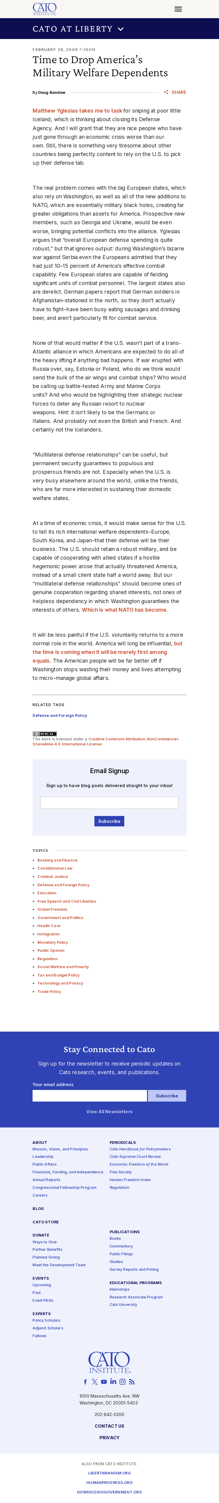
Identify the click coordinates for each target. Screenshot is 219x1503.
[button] (109, 28)
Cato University (123, 1305)
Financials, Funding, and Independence (68, 1173)
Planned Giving (46, 1258)
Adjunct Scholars (48, 1328)
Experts (42, 1314)
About (40, 1143)
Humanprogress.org (109, 1483)
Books (115, 1239)
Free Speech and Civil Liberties (66, 901)
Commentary (121, 1246)
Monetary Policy (52, 942)
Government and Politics (60, 917)
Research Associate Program (136, 1297)
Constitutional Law (55, 868)
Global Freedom (52, 909)
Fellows (40, 1336)
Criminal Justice (52, 876)
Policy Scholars (46, 1321)
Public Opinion (51, 950)
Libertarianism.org (109, 1473)
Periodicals (123, 1143)
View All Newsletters (109, 1112)
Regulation (47, 959)
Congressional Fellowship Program (65, 1188)
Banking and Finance (57, 860)
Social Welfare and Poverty (63, 967)
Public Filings (121, 1254)
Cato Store (46, 1222)
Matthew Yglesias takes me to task (78, 111)
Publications (125, 1232)
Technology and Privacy (60, 983)
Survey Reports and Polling (134, 1270)
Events (41, 1279)
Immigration (48, 934)
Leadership (43, 1157)
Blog (38, 1209)
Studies (116, 1262)
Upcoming (42, 1285)
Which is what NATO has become (124, 610)
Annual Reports (46, 1180)
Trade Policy (49, 991)
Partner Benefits (47, 1250)
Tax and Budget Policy (58, 975)
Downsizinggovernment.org (109, 1492)
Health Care (48, 925)
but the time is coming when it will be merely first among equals (108, 652)
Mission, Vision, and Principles (60, 1149)
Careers (40, 1195)
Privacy (109, 1438)
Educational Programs (136, 1283)
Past (37, 1293)
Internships (120, 1290)
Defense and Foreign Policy (63, 885)
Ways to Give (45, 1242)
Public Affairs (45, 1165)
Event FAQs (43, 1301)
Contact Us (109, 1426)
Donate (41, 1236)
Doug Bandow (52, 92)
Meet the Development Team (59, 1265)
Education (46, 893)
